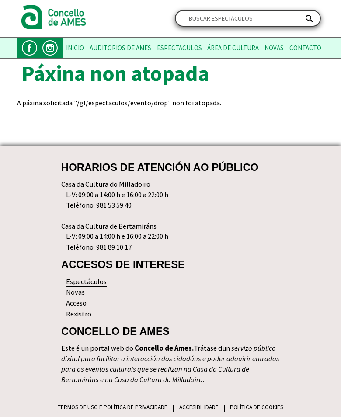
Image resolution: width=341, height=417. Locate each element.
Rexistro (78, 314)
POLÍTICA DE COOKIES (256, 407)
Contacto (305, 48)
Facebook (29, 48)
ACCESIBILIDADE (199, 407)
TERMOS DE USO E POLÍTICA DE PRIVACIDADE (112, 407)
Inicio (75, 48)
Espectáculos (179, 48)
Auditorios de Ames (120, 48)
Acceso (76, 303)
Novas (274, 48)
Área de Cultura (233, 48)
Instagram (50, 48)
